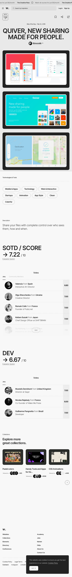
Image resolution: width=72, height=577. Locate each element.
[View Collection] (13, 457)
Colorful (8, 202)
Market (39, 542)
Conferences (7, 549)
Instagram (14, 565)
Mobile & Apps (11, 189)
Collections (6, 538)
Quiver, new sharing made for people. (36, 34)
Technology (29, 189)
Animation (23, 195)
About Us (40, 549)
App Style (39, 195)
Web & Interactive (48, 189)
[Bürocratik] (36, 43)
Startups (9, 195)
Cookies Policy (7, 562)
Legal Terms (18, 562)
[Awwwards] (7, 8)
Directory (6, 545)
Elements (6, 542)
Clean (52, 195)
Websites (6, 534)
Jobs (38, 538)
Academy (40, 534)
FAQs (39, 545)
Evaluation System (9, 259)
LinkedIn (23, 565)
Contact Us (41, 552)
